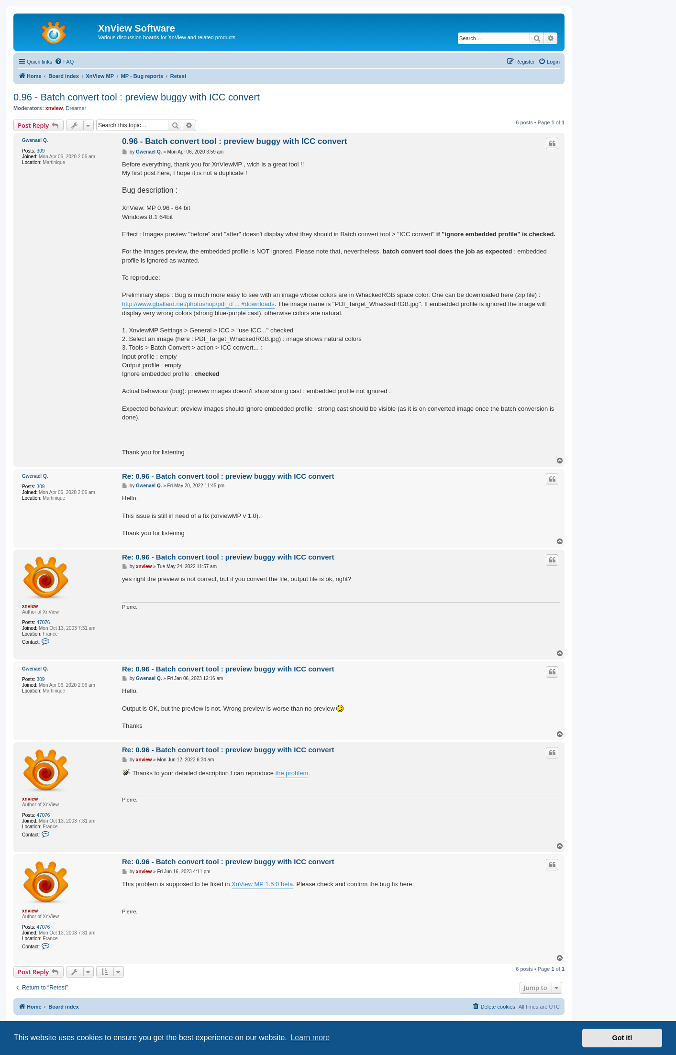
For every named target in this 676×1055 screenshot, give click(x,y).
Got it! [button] (622, 1038)
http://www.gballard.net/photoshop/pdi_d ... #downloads (198, 304)
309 (41, 151)
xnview (54, 108)
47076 (43, 622)
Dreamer (76, 108)
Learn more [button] (310, 1037)
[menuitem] (64, 61)
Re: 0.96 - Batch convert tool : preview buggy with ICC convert (228, 476)
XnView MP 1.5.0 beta (262, 884)
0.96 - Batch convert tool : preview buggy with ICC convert (136, 97)
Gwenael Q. (35, 140)
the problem (292, 773)
